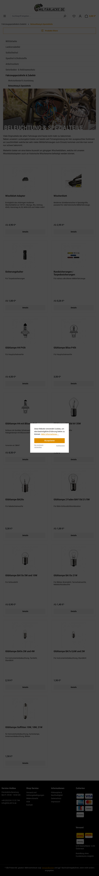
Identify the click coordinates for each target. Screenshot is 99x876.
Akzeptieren (49, 440)
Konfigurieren (60, 445)
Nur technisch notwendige (38, 446)
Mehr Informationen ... (50, 434)
